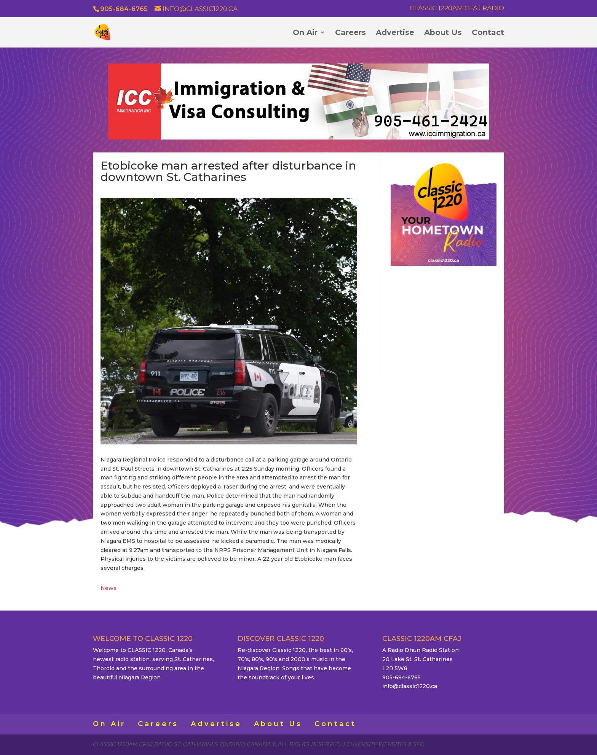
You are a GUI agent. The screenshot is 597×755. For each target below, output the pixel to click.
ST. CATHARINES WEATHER (443, 316)
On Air (305, 33)
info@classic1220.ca (409, 686)
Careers (350, 33)
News (109, 588)
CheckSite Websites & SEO (385, 744)
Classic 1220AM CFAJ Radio (457, 8)
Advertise (395, 33)
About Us (443, 33)
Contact (488, 33)
